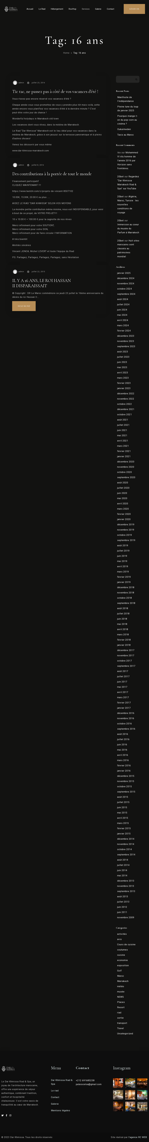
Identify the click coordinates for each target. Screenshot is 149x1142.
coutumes (122, 949)
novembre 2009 (125, 917)
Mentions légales (60, 1110)
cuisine (121, 955)
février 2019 (124, 577)
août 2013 (122, 896)
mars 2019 (123, 571)
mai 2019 (122, 561)
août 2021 (122, 419)
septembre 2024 (126, 294)
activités (122, 934)
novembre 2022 (125, 398)
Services (86, 9)
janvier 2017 (124, 708)
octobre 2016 (124, 723)
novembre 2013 (125, 886)
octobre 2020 (124, 472)
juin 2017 (122, 681)
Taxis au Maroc (125, 134)
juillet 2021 (123, 425)
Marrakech (123, 981)
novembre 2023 (125, 341)
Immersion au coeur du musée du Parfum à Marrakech (128, 228)
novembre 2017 (125, 655)
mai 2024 (122, 315)
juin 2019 (122, 556)
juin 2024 (122, 309)
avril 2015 (122, 818)
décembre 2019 (125, 524)
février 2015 (124, 828)
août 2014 (122, 860)
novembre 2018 (125, 592)
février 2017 (124, 702)
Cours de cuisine (126, 944)
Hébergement (57, 9)
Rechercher (136, 79)
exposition (123, 965)
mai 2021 (122, 435)
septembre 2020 (126, 477)
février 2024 (124, 330)
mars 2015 (123, 823)
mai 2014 (122, 875)
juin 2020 (122, 493)
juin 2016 (122, 744)
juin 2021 (122, 430)
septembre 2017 (126, 666)
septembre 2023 (126, 346)
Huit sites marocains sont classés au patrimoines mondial (128, 248)
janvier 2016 (124, 770)
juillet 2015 (123, 802)
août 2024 (122, 299)
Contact (110, 9)
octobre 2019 (124, 535)
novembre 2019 (125, 529)
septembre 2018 (126, 603)
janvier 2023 (124, 388)
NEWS (120, 997)
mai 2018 (122, 624)
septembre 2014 (126, 854)
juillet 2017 (123, 676)
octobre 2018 (124, 598)
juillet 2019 (123, 550)
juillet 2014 (123, 865)
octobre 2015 (124, 786)
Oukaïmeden (124, 129)
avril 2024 (122, 320)
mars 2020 (123, 509)
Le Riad (42, 9)
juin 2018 (122, 619)
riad (119, 1012)
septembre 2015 (126, 791)
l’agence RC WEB (138, 1137)
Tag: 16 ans (79, 53)
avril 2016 (122, 755)
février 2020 (124, 514)
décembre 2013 (125, 880)
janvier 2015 (124, 833)
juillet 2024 (123, 304)
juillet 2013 (123, 901)
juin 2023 (122, 362)
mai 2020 (122, 498)
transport (122, 1023)
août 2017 (122, 671)
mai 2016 (122, 750)
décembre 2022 (125, 393)
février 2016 (124, 765)
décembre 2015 (125, 776)
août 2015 (122, 797)
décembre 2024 (125, 278)
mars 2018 (123, 634)
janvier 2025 (124, 273)
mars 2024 (123, 325)
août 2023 (122, 351)
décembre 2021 (125, 409)
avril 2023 (122, 372)
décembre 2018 (125, 587)
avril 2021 (122, 440)
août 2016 (122, 734)
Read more (27, 304)
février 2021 (124, 451)
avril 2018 (122, 629)
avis (119, 939)
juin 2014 (122, 870)
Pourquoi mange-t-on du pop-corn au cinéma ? (127, 120)
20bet (120, 176)
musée (121, 991)
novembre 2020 (125, 467)
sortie (120, 1018)
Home (66, 53)
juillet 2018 (123, 613)
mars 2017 (123, 697)
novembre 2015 (125, 781)
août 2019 (122, 545)
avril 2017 (122, 692)
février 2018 (124, 639)
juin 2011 (122, 912)
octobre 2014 (124, 849)
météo (120, 986)
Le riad (55, 1090)
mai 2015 (122, 812)
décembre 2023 (125, 336)
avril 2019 (122, 566)
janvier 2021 (124, 456)
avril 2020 (122, 503)
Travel (120, 1028)
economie (122, 960)
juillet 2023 (123, 357)
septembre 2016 (126, 729)
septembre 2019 (126, 540)
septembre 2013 (126, 891)
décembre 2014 (125, 839)
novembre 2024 (125, 283)
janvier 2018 (124, 645)
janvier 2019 (124, 582)
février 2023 (124, 383)
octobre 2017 (124, 660)
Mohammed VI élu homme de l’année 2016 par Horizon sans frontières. (127, 160)
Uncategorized (125, 1033)
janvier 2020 (124, 519)
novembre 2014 (125, 844)
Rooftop (72, 9)
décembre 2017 (125, 650)
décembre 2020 (125, 461)
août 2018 (122, 608)
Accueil (30, 9)
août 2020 (122, 482)
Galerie (98, 9)
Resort (121, 1007)
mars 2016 (123, 760)
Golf (119, 970)
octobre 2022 (124, 404)
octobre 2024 (124, 288)
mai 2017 (122, 687)
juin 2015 (122, 807)
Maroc (120, 976)
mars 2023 (123, 378)
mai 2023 (122, 367)
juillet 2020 (123, 488)
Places (121, 1002)
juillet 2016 (123, 739)
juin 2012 (122, 907)
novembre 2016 (125, 718)
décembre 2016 (125, 713)
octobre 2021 (124, 414)
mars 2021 (123, 446)
